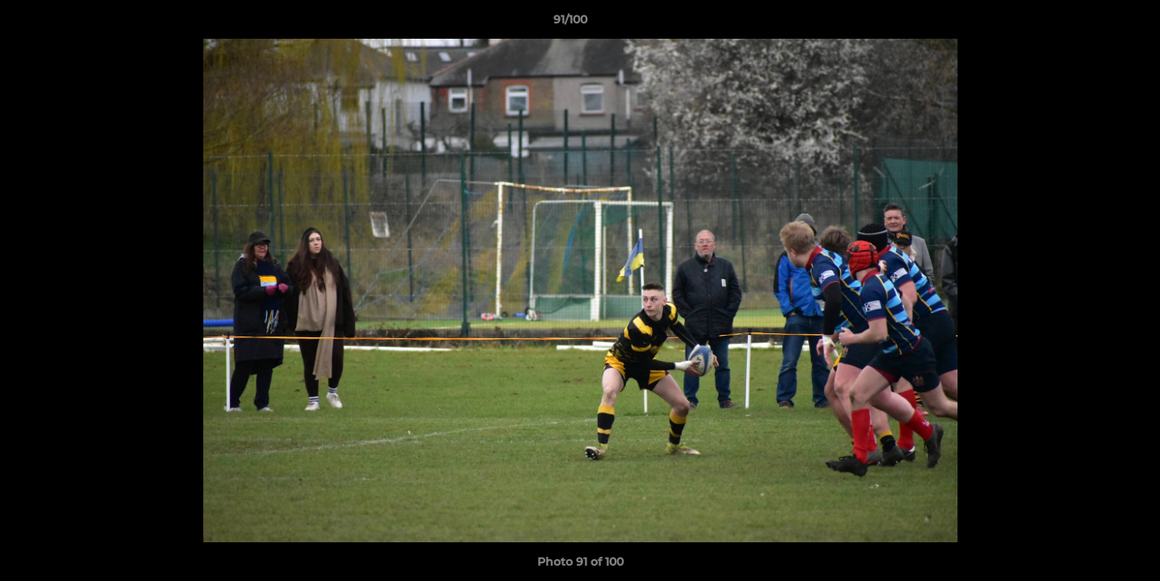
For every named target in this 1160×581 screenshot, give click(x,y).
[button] (1092, 23)
